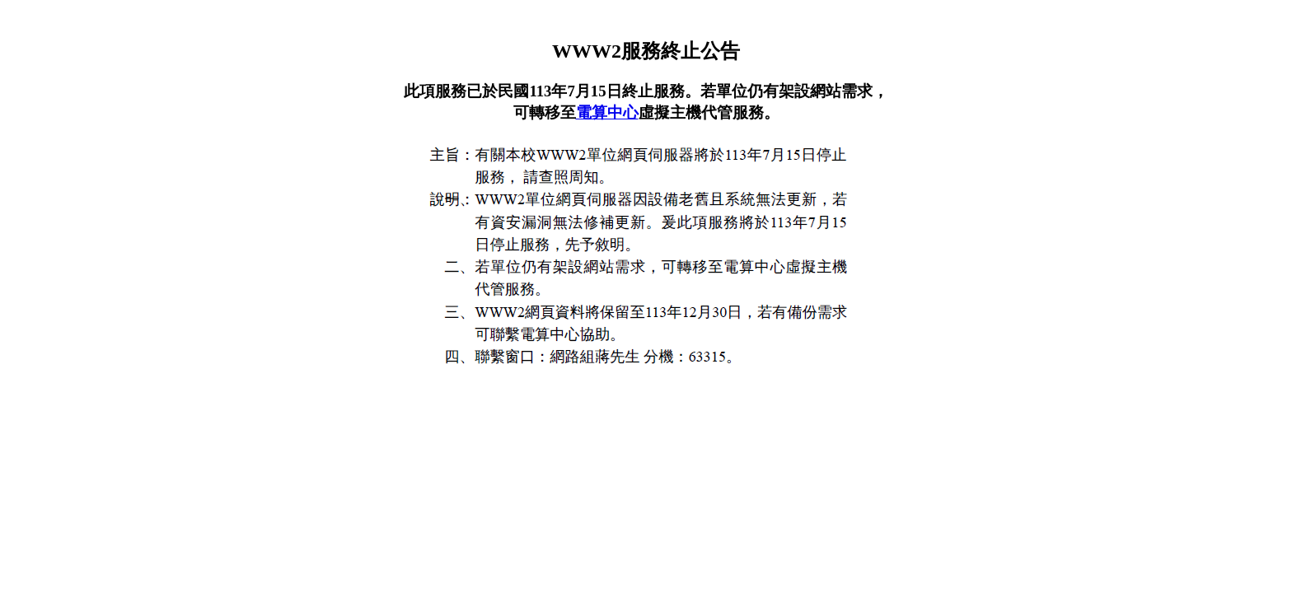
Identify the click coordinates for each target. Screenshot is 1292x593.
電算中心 (607, 112)
